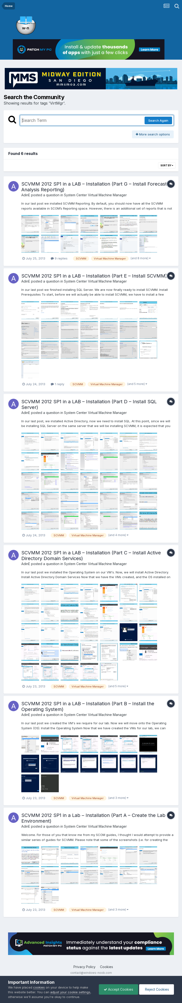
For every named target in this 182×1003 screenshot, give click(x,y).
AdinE (25, 195)
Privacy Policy (84, 967)
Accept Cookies (118, 989)
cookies (39, 987)
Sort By (166, 165)
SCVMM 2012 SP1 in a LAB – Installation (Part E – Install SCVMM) (94, 276)
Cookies (106, 967)
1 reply (57, 384)
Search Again (158, 120)
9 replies (59, 258)
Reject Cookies (156, 989)
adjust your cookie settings (70, 992)
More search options (153, 134)
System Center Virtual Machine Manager (95, 195)
